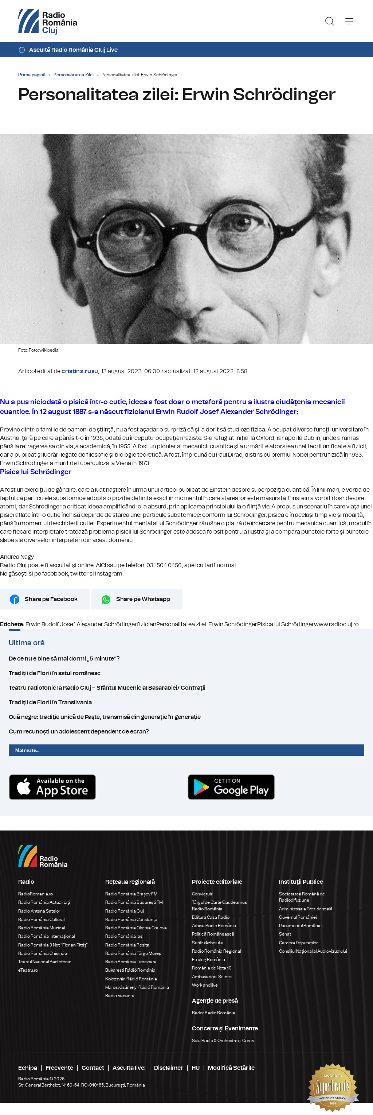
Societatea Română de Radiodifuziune (302, 897)
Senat (285, 934)
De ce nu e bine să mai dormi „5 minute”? (186, 658)
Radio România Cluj (124, 911)
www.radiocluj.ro (336, 624)
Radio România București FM (134, 902)
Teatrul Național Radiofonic (44, 962)
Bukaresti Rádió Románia (130, 970)
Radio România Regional (216, 951)
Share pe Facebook (51, 599)
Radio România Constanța (131, 919)
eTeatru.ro (28, 970)
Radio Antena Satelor (39, 911)
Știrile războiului (207, 943)
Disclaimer (168, 1068)
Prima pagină (32, 75)
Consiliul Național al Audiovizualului (313, 951)
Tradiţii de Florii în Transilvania (186, 702)
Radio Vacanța (119, 996)
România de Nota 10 (212, 968)
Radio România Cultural (41, 919)
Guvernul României (298, 917)
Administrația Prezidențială (306, 909)
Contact (93, 1068)
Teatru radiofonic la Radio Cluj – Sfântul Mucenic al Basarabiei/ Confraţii (186, 688)
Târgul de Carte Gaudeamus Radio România (219, 905)
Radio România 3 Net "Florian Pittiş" (53, 945)
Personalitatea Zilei (74, 75)
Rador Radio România (213, 1013)
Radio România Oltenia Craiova (136, 928)
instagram (108, 574)
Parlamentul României (301, 926)
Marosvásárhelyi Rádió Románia (137, 987)
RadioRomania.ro (35, 894)
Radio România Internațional (46, 936)
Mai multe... (27, 750)
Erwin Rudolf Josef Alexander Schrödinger (81, 624)
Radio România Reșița (127, 945)
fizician (146, 624)
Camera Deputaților (298, 943)
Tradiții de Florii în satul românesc (186, 673)
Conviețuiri (202, 894)
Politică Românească (213, 934)
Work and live (205, 985)
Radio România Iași (124, 936)
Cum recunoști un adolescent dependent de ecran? (186, 731)
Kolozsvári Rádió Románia (131, 979)
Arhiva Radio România (214, 926)
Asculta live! (129, 1068)
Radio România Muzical (41, 928)
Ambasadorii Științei (212, 977)
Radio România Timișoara (131, 962)
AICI (101, 565)
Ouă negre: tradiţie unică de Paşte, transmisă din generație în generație (186, 717)
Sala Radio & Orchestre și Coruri (223, 1040)
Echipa (27, 1068)
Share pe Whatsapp (143, 599)
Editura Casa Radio (210, 917)
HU (196, 1068)
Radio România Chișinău (42, 953)
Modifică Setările (231, 1068)
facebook (55, 574)
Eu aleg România (208, 959)
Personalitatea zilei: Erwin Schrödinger (206, 624)
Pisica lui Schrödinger (285, 624)
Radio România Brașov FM (131, 894)
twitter (79, 574)
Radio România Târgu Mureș (133, 953)
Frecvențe (59, 1068)
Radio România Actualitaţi (44, 902)
